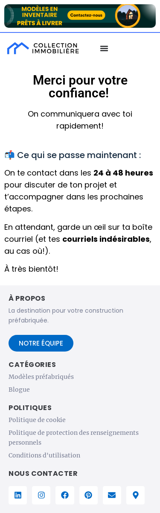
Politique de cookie (37, 420)
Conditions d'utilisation (44, 455)
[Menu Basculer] (104, 48)
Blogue (19, 389)
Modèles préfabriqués (41, 377)
